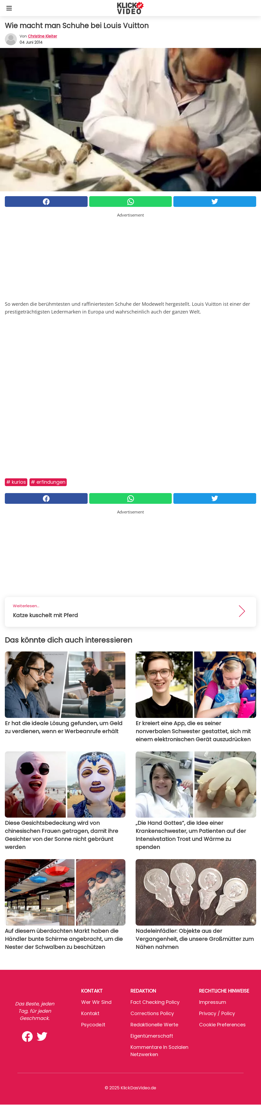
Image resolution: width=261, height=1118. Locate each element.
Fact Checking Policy (155, 1002)
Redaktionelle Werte (154, 1024)
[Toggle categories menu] (9, 8)
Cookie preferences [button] (222, 1024)
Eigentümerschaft (151, 1036)
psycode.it (93, 1024)
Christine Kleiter (42, 36)
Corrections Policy (152, 1013)
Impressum (212, 1002)
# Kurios (16, 482)
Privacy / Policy (217, 1013)
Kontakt (90, 1013)
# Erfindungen (48, 482)
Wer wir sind (96, 1002)
